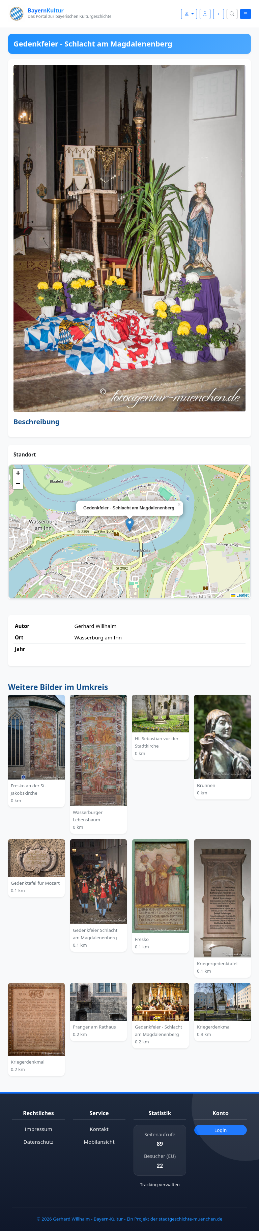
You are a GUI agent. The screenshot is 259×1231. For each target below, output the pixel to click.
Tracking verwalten (160, 1184)
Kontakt (99, 1129)
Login (220, 1130)
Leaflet (240, 595)
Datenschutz (39, 1141)
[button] (129, 525)
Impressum (38, 1129)
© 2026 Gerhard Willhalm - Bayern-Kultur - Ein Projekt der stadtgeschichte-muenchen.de (129, 1219)
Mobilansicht (99, 1141)
